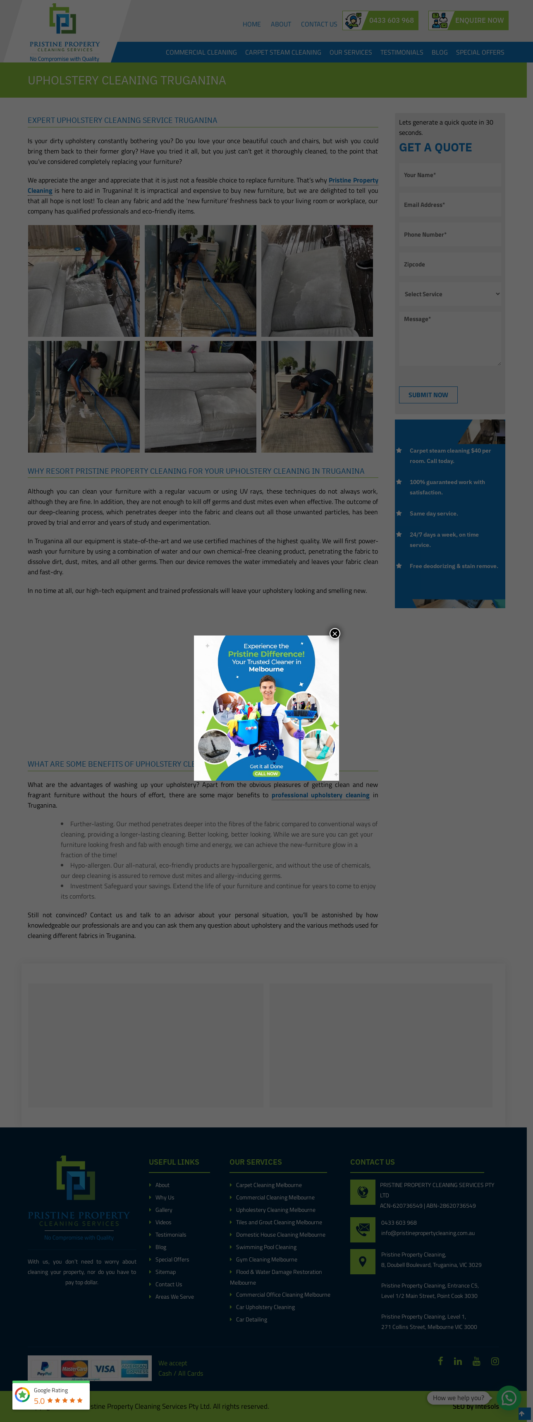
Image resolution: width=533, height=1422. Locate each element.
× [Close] (335, 633)
